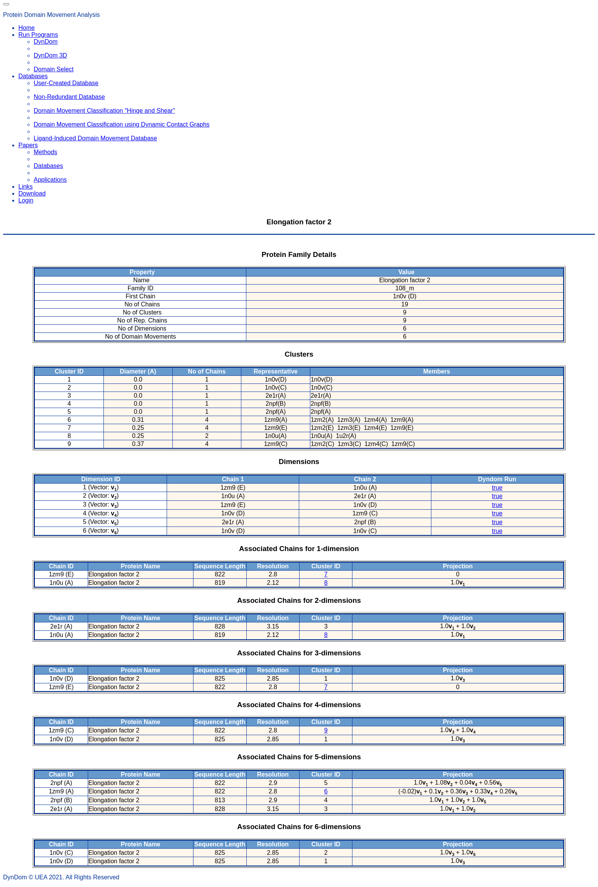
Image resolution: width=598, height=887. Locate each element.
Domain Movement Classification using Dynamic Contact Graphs (122, 124)
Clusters (299, 354)
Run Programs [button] (38, 34)
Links (25, 186)
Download (32, 193)
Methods (45, 152)
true (497, 487)
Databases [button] (33, 76)
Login (25, 200)
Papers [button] (28, 145)
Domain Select (54, 69)
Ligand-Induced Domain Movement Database (95, 138)
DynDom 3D (50, 55)
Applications (50, 179)
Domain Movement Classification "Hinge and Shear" (104, 110)
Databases (48, 166)
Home (26, 28)
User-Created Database (66, 83)
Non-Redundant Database (69, 97)
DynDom (45, 41)
